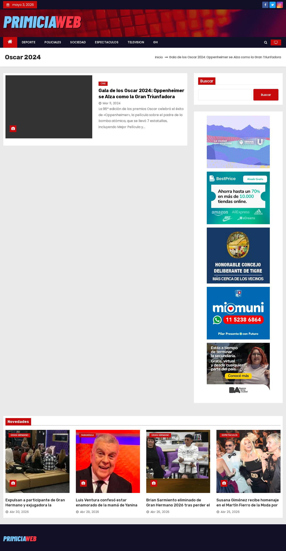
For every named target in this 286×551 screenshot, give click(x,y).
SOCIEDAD (78, 42)
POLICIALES (53, 42)
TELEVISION (136, 42)
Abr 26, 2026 (160, 512)
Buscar (206, 81)
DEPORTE (29, 42)
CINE (103, 83)
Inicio (159, 57)
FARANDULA (87, 435)
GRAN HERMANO (19, 435)
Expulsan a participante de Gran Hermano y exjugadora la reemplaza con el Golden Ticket (35, 505)
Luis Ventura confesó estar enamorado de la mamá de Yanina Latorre (106, 505)
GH (155, 42)
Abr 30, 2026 (19, 512)
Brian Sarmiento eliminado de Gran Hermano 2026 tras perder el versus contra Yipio (178, 505)
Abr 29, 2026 (89, 512)
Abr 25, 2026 (230, 512)
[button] (265, 42)
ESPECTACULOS (106, 42)
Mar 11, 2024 (112, 103)
